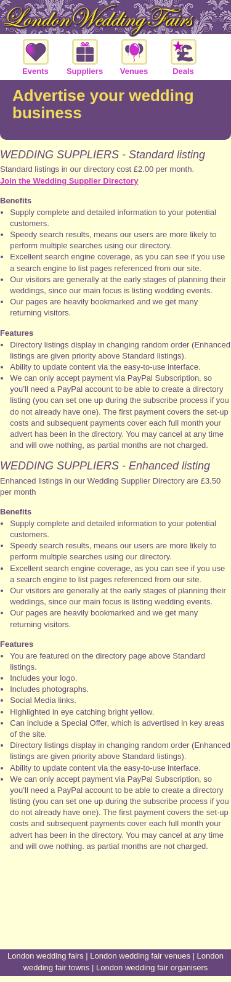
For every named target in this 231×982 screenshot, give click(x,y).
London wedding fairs (45, 955)
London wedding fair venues (140, 955)
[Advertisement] (115, 903)
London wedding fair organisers (152, 967)
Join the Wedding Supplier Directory (69, 180)
